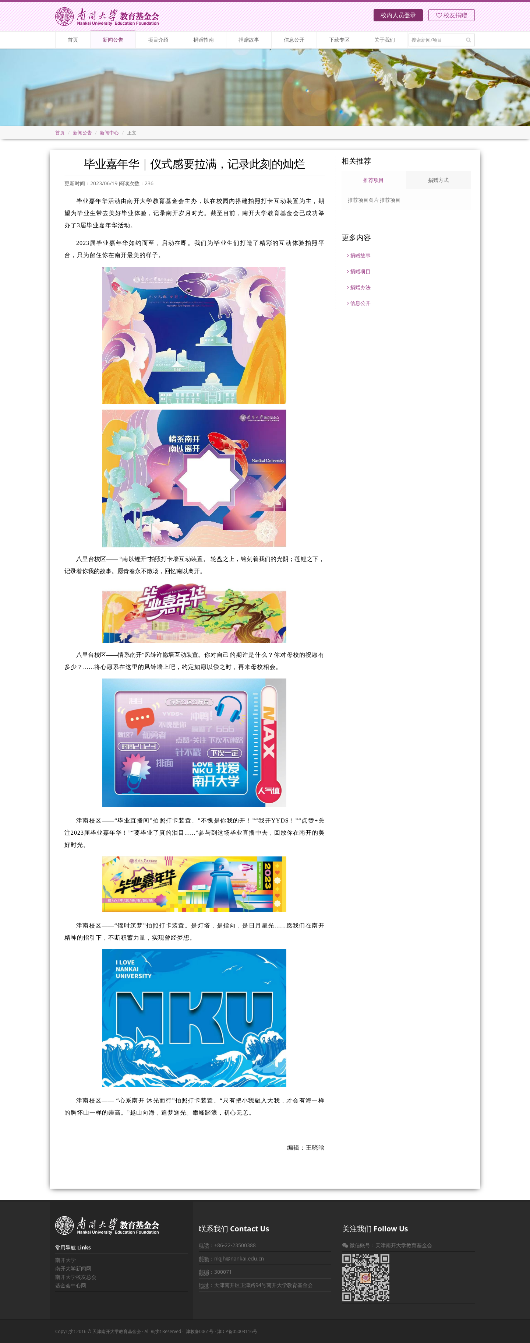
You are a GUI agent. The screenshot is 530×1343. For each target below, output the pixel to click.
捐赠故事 (249, 39)
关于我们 (384, 39)
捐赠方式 (438, 179)
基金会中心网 (70, 1285)
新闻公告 (113, 39)
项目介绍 (158, 39)
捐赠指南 (203, 39)
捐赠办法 (359, 287)
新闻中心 (109, 132)
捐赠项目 (359, 271)
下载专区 (339, 39)
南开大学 (65, 1259)
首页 (73, 39)
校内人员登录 (398, 15)
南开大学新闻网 (73, 1268)
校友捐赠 (451, 15)
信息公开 (294, 39)
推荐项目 (373, 179)
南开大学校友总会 (75, 1276)
